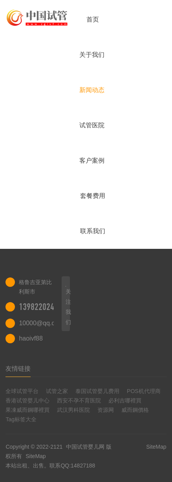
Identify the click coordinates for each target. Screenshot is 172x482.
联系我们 (92, 231)
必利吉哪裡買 (124, 400)
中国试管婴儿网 (85, 447)
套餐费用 (92, 195)
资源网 (105, 410)
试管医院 (91, 125)
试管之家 (57, 391)
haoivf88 (31, 338)
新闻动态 (91, 90)
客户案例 (91, 160)
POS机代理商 (144, 391)
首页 (92, 19)
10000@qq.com (41, 323)
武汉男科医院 (73, 410)
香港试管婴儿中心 (27, 400)
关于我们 (91, 54)
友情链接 (18, 368)
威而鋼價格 (135, 410)
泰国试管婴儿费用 (97, 391)
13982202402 (40, 307)
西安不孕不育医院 (79, 400)
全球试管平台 (21, 391)
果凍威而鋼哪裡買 (27, 410)
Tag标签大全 (21, 419)
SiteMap (36, 456)
